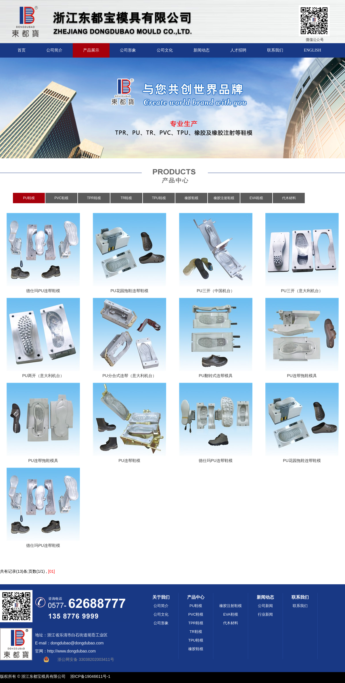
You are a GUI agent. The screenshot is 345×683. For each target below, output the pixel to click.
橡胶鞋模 (191, 198)
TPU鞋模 (159, 198)
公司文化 (165, 50)
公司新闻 (265, 606)
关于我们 (161, 597)
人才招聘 (238, 50)
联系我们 (275, 50)
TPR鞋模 (94, 198)
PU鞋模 (29, 198)
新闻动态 (201, 50)
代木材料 (289, 198)
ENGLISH (312, 50)
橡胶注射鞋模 (224, 198)
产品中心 (195, 597)
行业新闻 (265, 614)
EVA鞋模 (256, 198)
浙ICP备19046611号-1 (90, 676)
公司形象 (128, 50)
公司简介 (54, 50)
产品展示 (91, 50)
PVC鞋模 (61, 198)
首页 (22, 50)
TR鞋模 (126, 198)
